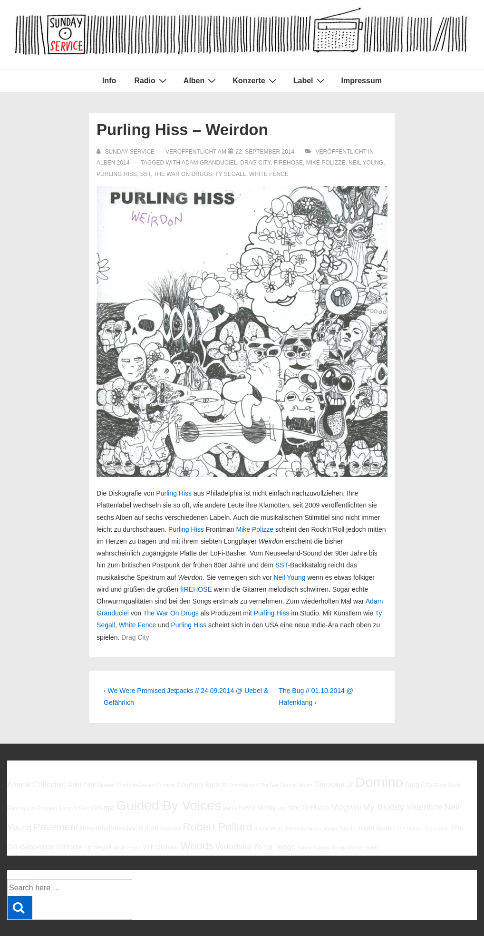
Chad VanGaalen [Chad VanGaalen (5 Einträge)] (135, 785)
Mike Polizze (326, 162)
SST (145, 174)
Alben (201, 80)
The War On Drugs (183, 174)
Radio (151, 80)
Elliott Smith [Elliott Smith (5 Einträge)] (447, 785)
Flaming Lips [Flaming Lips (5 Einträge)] (21, 808)
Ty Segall (230, 174)
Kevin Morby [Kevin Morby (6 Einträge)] (257, 807)
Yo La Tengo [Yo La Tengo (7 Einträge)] (274, 846)
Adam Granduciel (209, 162)
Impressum (361, 81)
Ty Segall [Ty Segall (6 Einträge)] (97, 847)
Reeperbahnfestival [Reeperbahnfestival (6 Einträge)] (108, 828)
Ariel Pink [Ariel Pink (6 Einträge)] (82, 785)
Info (109, 81)
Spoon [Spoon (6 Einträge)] (385, 828)
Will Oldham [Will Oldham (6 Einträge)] (161, 847)
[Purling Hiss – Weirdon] (264, 151)
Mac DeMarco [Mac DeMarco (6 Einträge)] (308, 807)
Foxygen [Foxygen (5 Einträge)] (47, 808)
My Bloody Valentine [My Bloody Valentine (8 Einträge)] (403, 807)
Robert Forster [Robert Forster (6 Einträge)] (159, 828)
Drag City (255, 162)
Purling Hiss (117, 174)
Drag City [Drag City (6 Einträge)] (418, 785)
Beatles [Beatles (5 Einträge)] (106, 785)
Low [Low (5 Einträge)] (282, 808)
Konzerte (255, 80)
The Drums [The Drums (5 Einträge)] (436, 828)
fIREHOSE (288, 162)
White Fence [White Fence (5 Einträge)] (127, 847)
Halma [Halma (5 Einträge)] (230, 808)
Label (310, 80)
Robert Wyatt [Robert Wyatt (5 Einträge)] (268, 828)
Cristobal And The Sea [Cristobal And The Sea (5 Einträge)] (253, 785)
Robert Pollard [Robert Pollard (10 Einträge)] (217, 826)
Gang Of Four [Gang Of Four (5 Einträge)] (73, 808)
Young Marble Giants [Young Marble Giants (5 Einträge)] (355, 847)
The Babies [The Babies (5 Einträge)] (409, 828)
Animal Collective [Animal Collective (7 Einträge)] (37, 784)
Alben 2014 (113, 162)
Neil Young (365, 162)
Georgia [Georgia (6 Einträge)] (103, 807)
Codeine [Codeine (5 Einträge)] (165, 785)
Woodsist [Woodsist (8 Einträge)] (233, 846)
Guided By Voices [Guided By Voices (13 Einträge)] (168, 805)
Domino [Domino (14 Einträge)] (379, 782)
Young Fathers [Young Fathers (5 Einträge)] (313, 847)
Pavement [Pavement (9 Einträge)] (55, 826)
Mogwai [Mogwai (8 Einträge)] (346, 807)
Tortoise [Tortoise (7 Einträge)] (69, 846)
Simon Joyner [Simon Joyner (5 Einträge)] (322, 828)
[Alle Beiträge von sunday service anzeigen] (126, 151)
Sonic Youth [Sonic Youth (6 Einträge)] (356, 828)
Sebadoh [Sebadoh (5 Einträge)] (295, 828)
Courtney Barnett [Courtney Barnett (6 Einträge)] (201, 785)
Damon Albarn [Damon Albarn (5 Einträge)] (297, 785)
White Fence (269, 174)
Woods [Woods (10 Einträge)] (197, 845)
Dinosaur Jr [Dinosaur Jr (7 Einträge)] (334, 784)
